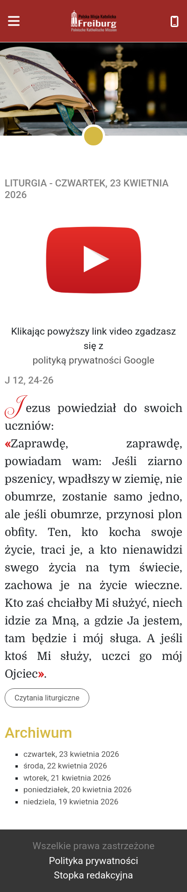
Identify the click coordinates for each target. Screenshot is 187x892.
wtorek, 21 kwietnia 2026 (67, 777)
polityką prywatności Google (94, 360)
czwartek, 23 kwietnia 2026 (71, 754)
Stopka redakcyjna (93, 875)
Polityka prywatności (93, 860)
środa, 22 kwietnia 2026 (65, 765)
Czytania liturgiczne (46, 697)
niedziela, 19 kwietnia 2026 (70, 801)
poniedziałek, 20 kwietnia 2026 (77, 789)
